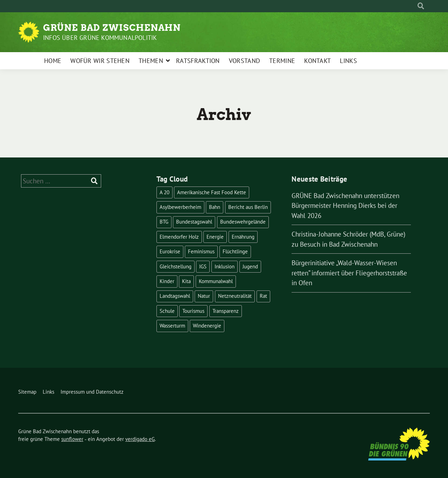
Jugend (250, 266)
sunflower (72, 439)
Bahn (214, 207)
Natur (204, 296)
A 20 (164, 192)
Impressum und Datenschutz (92, 391)
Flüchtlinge (235, 251)
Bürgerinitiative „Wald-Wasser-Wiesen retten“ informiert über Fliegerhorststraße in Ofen (349, 273)
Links (348, 61)
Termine (282, 61)
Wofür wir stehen (100, 61)
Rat (263, 296)
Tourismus (193, 311)
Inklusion (224, 266)
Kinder (167, 281)
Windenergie (207, 325)
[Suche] (414, 6)
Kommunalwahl (216, 281)
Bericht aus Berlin (248, 207)
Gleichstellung (175, 266)
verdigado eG (140, 439)
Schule (167, 311)
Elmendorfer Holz (179, 236)
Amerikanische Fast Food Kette (211, 192)
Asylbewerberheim (180, 207)
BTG (164, 221)
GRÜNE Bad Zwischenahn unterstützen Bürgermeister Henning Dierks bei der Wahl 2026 (345, 205)
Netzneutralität (235, 296)
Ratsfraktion (198, 61)
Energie (215, 236)
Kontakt (317, 61)
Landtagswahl (175, 296)
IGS (202, 266)
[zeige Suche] (421, 6)
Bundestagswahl (194, 221)
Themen (151, 61)
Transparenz (225, 311)
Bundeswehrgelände (243, 221)
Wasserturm (172, 325)
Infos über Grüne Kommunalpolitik (100, 38)
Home (52, 61)
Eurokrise (170, 251)
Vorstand (244, 61)
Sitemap (27, 391)
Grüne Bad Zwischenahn (112, 27)
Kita (186, 281)
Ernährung (243, 236)
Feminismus (201, 251)
